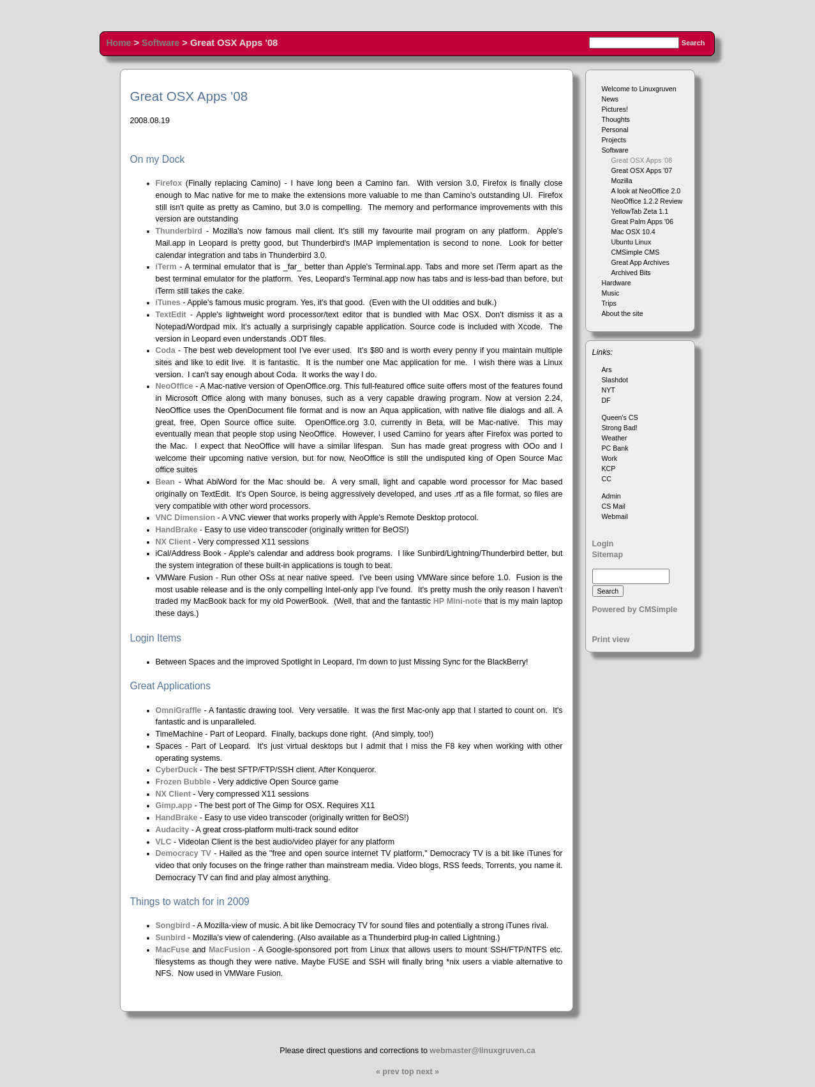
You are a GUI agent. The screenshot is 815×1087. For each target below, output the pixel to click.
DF (606, 400)
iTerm (166, 266)
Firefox (169, 183)
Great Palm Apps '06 (642, 221)
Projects (614, 140)
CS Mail (613, 506)
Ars (607, 369)
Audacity (173, 829)
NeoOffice (174, 386)
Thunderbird (179, 231)
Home (119, 43)
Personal (615, 129)
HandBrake (177, 529)
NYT (608, 390)
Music (611, 293)
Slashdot (615, 380)
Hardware (616, 283)
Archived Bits (631, 272)
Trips (609, 303)
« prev (388, 1071)
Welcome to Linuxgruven (639, 89)
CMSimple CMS (635, 252)
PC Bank (615, 448)
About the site (622, 313)
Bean (166, 481)
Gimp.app (174, 805)
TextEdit (171, 314)
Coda (166, 350)
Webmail (615, 516)
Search (693, 43)
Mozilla (621, 180)
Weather (614, 438)
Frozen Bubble (183, 781)
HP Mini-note (457, 601)
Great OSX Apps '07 (642, 170)
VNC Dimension (186, 517)
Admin (611, 496)
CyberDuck (177, 769)
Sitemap (608, 554)
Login (603, 543)
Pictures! (615, 109)
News (610, 99)
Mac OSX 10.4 (633, 232)
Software (160, 43)
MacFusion (229, 949)
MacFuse (173, 949)
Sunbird (171, 937)
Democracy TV (185, 853)
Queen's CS (620, 417)
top (407, 1071)
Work (610, 458)
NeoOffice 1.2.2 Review (647, 201)
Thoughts (616, 119)
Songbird (173, 925)
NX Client (173, 541)
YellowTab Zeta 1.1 (640, 211)
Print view (611, 639)
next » (427, 1071)
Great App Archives (640, 262)
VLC (164, 841)
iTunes (168, 302)
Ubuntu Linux (631, 242)
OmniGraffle (179, 710)
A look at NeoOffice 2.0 (646, 191)
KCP (609, 468)
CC (606, 479)
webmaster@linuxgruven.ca (482, 1050)
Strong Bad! (620, 427)
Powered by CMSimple (635, 609)
